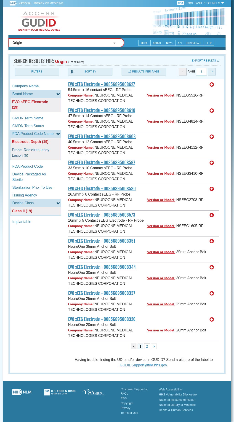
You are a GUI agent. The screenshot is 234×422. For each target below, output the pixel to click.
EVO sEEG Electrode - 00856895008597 (101, 162)
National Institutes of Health (177, 399)
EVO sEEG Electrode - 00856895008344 (102, 267)
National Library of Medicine (41, 3)
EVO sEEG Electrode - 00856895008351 (101, 241)
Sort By (90, 71)
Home (144, 43)
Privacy (125, 408)
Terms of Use (129, 412)
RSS (124, 398)
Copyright (127, 403)
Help (208, 43)
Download (193, 43)
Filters (36, 71)
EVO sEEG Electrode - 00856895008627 (101, 84)
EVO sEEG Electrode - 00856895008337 (101, 293)
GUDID (39, 21)
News (169, 43)
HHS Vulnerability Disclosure (178, 394)
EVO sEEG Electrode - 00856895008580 (102, 188)
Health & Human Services (176, 410)
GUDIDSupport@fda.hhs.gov (143, 365)
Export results (203, 60)
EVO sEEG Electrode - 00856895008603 (102, 136)
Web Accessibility (170, 389)
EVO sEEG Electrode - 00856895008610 (101, 110)
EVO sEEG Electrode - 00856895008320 (102, 319)
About (157, 43)
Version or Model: (161, 95)
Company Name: (80, 95)
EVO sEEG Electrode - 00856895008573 (101, 215)
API (180, 43)
